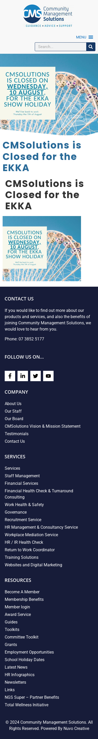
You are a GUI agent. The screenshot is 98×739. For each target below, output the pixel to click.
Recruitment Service (23, 519)
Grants (11, 644)
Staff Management (22, 475)
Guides (11, 622)
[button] (81, 37)
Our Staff (13, 411)
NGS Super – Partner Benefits (32, 697)
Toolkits (12, 629)
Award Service (18, 614)
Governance (16, 512)
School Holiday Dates (24, 659)
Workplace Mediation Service (31, 534)
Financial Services (21, 483)
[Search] (90, 47)
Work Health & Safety (24, 504)
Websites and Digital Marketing (33, 564)
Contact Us (15, 441)
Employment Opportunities (29, 652)
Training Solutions (21, 557)
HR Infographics (19, 674)
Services (12, 468)
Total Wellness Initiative (26, 704)
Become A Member (22, 591)
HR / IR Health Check (24, 542)
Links (10, 689)
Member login (17, 606)
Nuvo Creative (76, 728)
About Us (13, 403)
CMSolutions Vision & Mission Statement (42, 426)
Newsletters (15, 682)
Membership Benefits (24, 599)
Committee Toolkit (21, 637)
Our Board (14, 418)
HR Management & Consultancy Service (41, 527)
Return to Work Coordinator (30, 549)
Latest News (16, 667)
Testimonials (16, 433)
